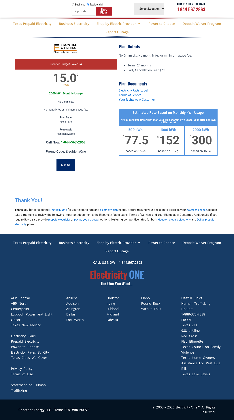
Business (80, 4)
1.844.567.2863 (191, 9)
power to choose (199, 210)
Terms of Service (130, 95)
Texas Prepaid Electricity (32, 23)
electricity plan (110, 210)
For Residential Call (191, 4)
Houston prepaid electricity (186, 219)
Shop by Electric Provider (119, 23)
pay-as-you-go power (96, 219)
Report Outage (117, 32)
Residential (96, 4)
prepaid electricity (67, 219)
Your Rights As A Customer (137, 100)
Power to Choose (161, 23)
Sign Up (66, 165)
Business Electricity (74, 23)
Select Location (151, 8)
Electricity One (58, 210)
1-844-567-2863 (73, 142)
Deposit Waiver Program (201, 23)
